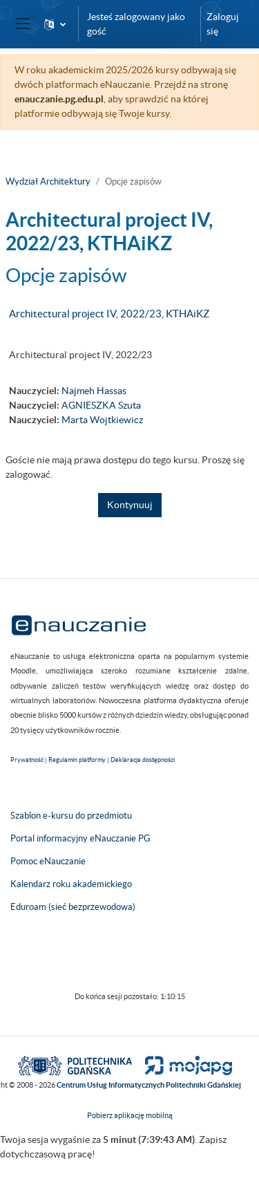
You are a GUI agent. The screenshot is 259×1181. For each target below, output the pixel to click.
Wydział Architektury (48, 181)
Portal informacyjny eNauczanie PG (80, 838)
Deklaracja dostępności (143, 759)
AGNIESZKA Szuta (101, 405)
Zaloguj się (223, 24)
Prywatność (27, 759)
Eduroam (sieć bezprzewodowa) (72, 907)
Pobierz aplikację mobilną (130, 1115)
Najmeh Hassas (93, 390)
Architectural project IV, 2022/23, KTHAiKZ (109, 313)
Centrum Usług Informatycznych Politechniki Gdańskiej (149, 1085)
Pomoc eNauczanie (48, 861)
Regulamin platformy (77, 759)
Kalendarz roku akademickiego (71, 884)
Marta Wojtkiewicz (102, 419)
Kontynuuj (130, 504)
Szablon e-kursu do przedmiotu (71, 815)
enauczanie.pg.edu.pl (59, 98)
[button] (55, 24)
